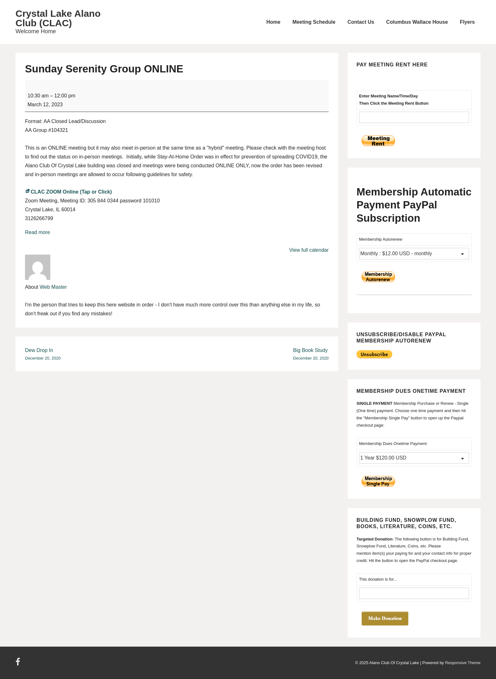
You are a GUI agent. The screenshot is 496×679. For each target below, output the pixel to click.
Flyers (467, 22)
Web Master (53, 287)
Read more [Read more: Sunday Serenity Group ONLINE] (37, 232)
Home (273, 22)
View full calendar (309, 250)
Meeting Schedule (313, 22)
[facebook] (19, 664)
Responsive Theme (462, 662)
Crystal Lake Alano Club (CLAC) (58, 18)
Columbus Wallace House (417, 22)
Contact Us (360, 22)
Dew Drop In (42, 355)
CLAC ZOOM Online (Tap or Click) (68, 191)
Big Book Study (311, 355)
